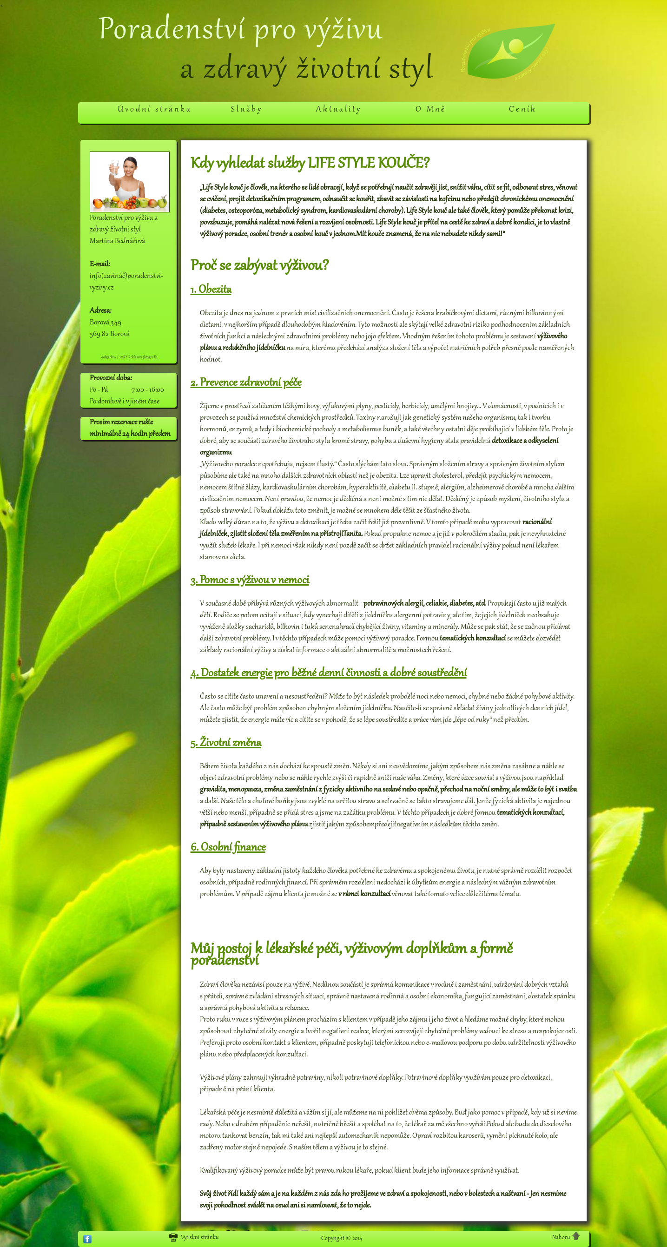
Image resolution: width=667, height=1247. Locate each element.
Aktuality (339, 110)
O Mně (431, 110)
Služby (247, 110)
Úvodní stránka (155, 110)
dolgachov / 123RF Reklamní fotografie (129, 357)
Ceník (523, 110)
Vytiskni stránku (194, 1237)
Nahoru (566, 1236)
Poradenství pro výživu (241, 31)
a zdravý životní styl (307, 70)
